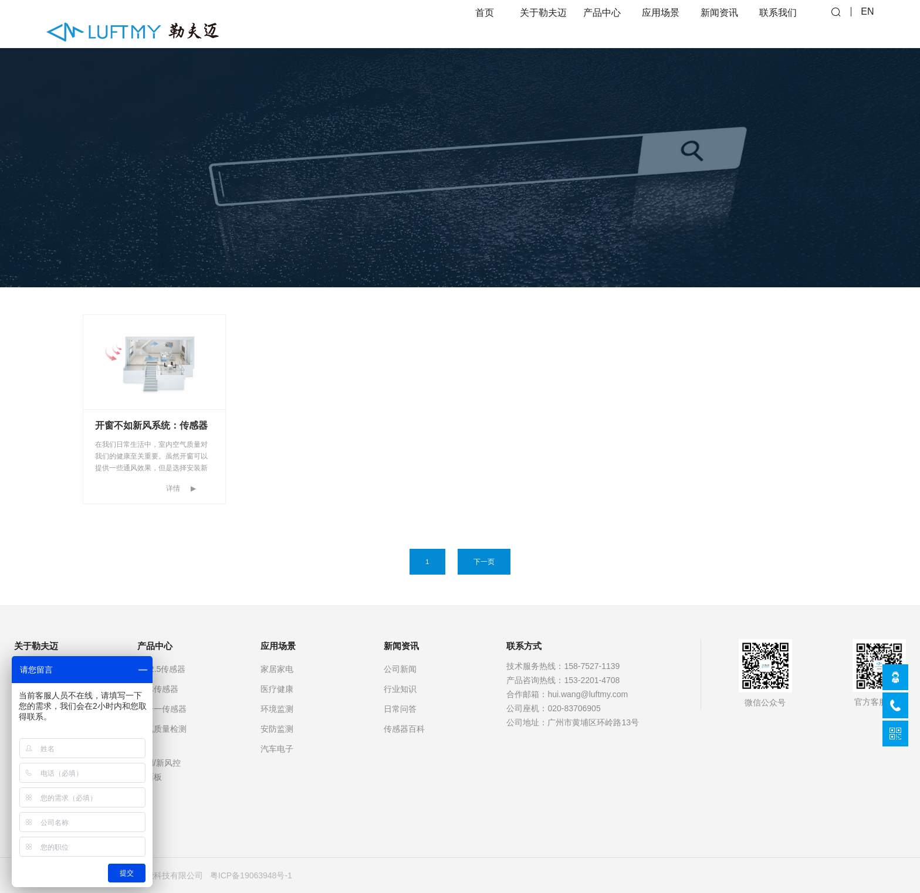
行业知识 (400, 689)
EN (867, 24)
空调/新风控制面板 (159, 770)
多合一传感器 (162, 709)
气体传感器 (157, 689)
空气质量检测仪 (162, 736)
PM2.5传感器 (161, 669)
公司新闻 (400, 669)
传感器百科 (404, 729)
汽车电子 (277, 748)
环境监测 (277, 709)
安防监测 (277, 729)
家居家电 (277, 669)
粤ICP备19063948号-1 (251, 875)
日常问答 (400, 709)
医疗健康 (277, 689)
